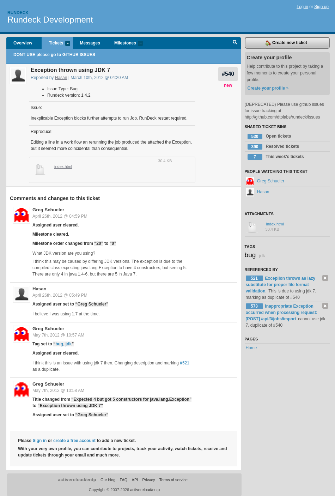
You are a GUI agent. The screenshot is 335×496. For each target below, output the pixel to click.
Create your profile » (268, 88)
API (135, 480)
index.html (63, 166)
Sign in (39, 440)
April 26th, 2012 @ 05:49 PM (59, 295)
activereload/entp (77, 479)
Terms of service (173, 480)
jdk (69, 343)
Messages (90, 43)
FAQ (123, 480)
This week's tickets (276, 157)
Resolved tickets (273, 147)
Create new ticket (286, 43)
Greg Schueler (48, 209)
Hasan (61, 77)
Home (251, 347)
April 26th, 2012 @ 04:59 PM (59, 216)
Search (235, 43)
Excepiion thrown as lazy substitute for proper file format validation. (281, 285)
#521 (184, 363)
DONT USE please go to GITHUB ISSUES (54, 54)
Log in (302, 6)
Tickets (56, 44)
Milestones (125, 44)
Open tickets (269, 136)
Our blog (107, 480)
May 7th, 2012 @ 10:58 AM (58, 390)
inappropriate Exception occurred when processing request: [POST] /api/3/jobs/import (281, 312)
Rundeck (18, 12)
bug (59, 343)
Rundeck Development (50, 19)
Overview (22, 43)
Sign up (321, 6)
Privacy (148, 480)
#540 (228, 74)
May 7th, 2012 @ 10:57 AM (58, 335)
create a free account (74, 440)
